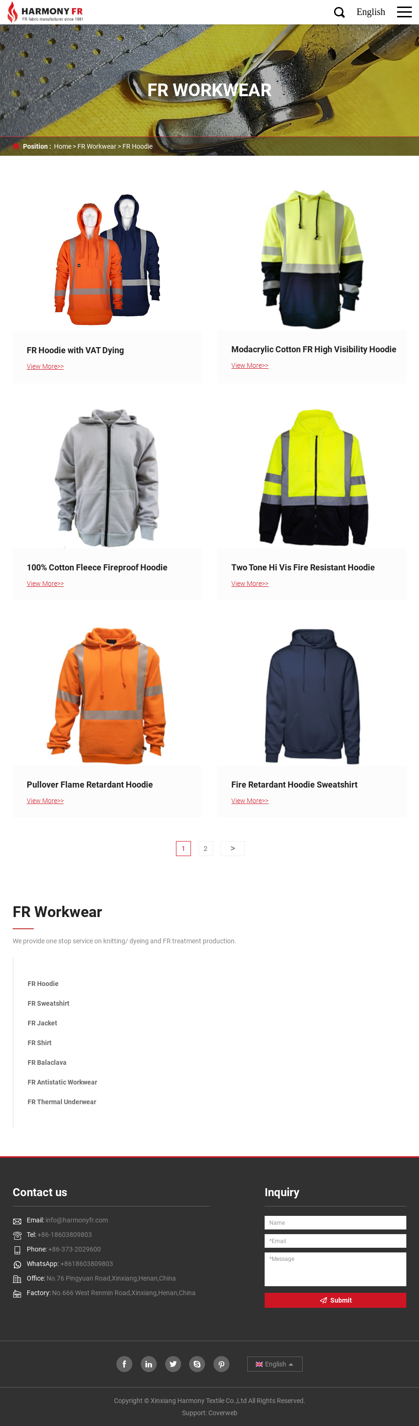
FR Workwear (96, 146)
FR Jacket (42, 1023)
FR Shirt (40, 1043)
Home (62, 146)
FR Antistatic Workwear (62, 1082)
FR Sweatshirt (48, 1003)
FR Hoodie (137, 146)
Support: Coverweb (209, 1413)
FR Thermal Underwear (62, 1102)
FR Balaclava (47, 1062)
